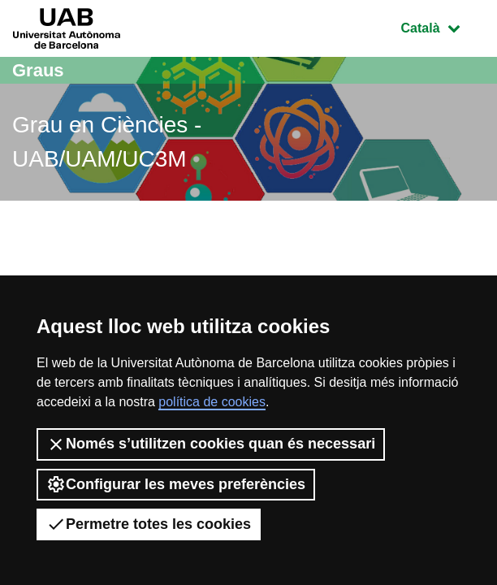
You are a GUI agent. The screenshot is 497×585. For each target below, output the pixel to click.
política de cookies (212, 402)
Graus (38, 70)
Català (442, 26)
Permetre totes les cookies (148, 524)
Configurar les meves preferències (175, 484)
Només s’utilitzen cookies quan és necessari (210, 444)
